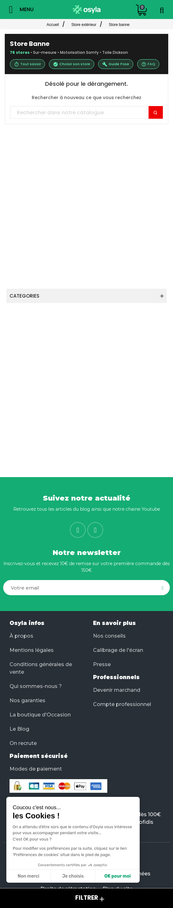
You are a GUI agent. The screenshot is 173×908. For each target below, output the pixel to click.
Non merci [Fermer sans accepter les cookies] (28, 876)
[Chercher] (86, 112)
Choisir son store (71, 64)
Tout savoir (27, 64)
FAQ (148, 64)
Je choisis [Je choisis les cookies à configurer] (72, 876)
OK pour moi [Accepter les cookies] (117, 876)
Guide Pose (115, 64)
